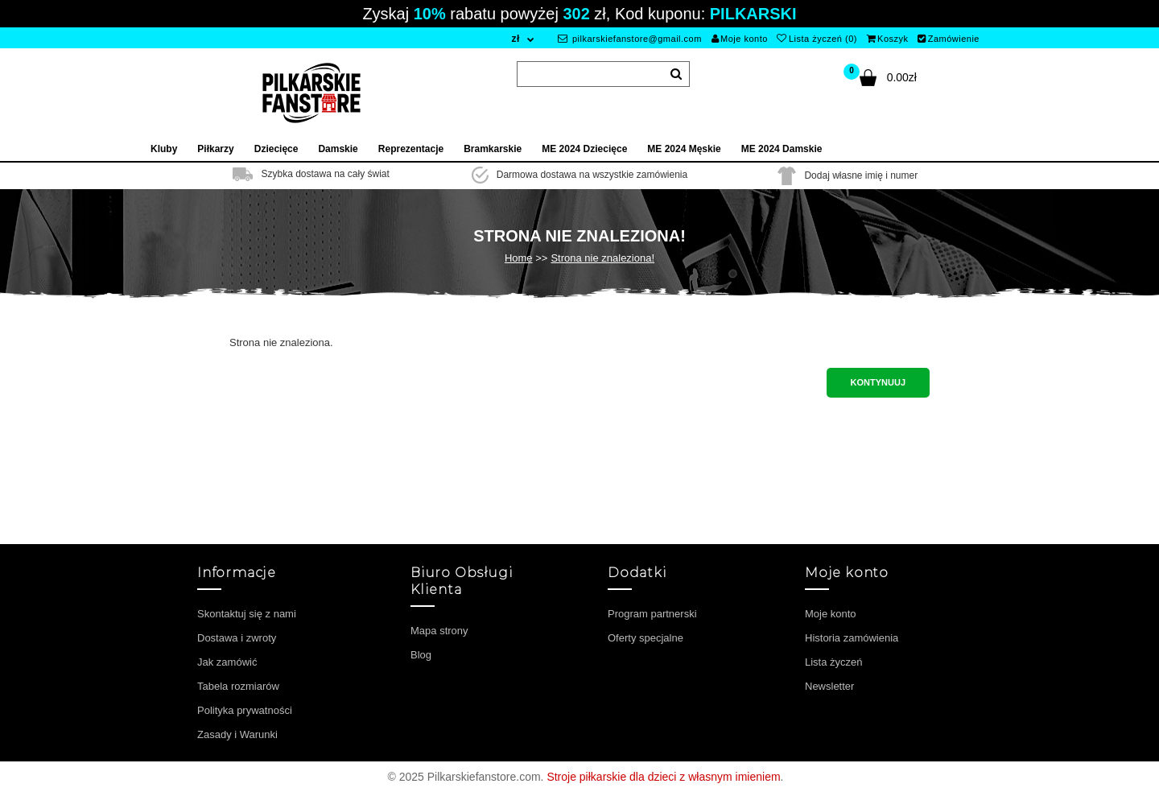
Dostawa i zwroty (236, 638)
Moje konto (739, 38)
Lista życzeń (834, 662)
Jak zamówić (227, 662)
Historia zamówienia (851, 638)
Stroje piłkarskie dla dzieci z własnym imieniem (663, 776)
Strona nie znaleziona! (602, 258)
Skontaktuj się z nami (246, 614)
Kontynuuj (878, 382)
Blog (420, 655)
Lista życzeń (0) (817, 38)
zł (515, 38)
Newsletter (829, 686)
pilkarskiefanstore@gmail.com (630, 38)
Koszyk (888, 38)
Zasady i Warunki (237, 734)
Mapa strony (439, 631)
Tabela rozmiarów (238, 686)
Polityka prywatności (244, 710)
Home (519, 258)
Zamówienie (949, 38)
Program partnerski (652, 614)
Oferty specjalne (645, 638)
